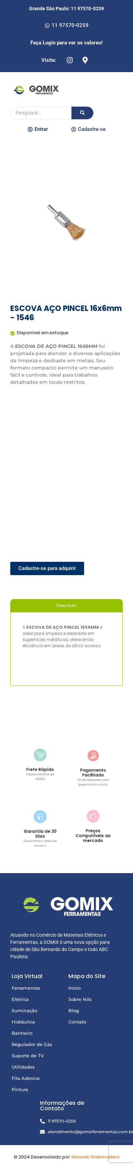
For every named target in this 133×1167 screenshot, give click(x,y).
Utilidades (23, 1067)
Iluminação (24, 1010)
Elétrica (20, 999)
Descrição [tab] (66, 605)
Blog (73, 1010)
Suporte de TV (28, 1055)
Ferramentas (26, 988)
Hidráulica (23, 1021)
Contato (77, 1021)
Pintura (20, 1089)
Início (74, 988)
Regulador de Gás (32, 1044)
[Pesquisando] (40, 113)
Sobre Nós (80, 999)
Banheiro (22, 1033)
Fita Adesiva (26, 1078)
